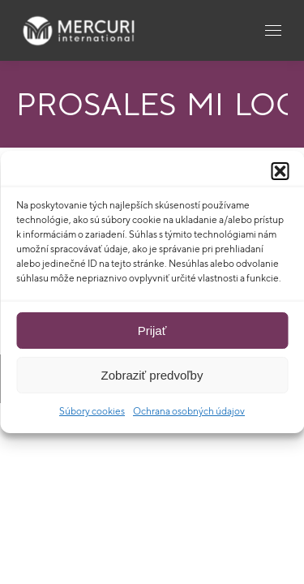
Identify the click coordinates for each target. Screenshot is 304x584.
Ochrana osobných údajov (189, 411)
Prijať (152, 330)
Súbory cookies (92, 411)
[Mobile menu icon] (273, 30)
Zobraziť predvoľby (152, 375)
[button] (280, 171)
